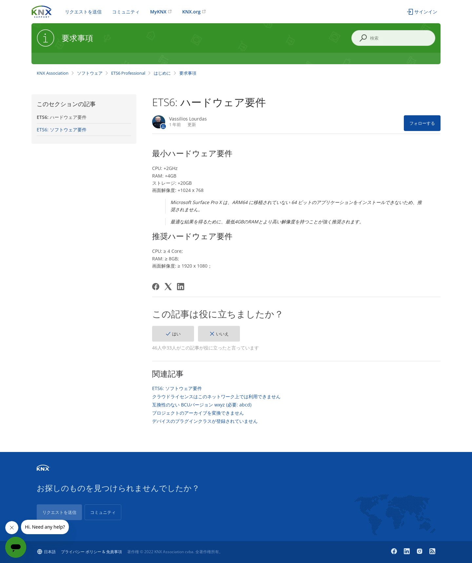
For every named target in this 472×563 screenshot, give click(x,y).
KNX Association (53, 73)
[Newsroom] (432, 552)
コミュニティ (126, 12)
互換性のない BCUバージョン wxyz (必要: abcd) (201, 405)
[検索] (393, 38)
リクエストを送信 (83, 12)
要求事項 (187, 73)
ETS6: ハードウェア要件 (62, 117)
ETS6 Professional (128, 73)
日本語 (50, 551)
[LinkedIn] (180, 286)
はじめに (162, 73)
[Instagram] (420, 552)
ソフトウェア (90, 73)
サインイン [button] (425, 12)
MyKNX (158, 12)
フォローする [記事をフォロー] (422, 123)
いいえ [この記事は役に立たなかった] (222, 334)
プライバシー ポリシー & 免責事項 (91, 551)
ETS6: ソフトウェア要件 (62, 129)
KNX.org (191, 12)
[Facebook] (155, 286)
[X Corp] (168, 286)
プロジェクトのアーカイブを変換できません (198, 413)
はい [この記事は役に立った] (176, 334)
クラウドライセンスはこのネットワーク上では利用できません (216, 397)
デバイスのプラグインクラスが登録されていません (205, 421)
